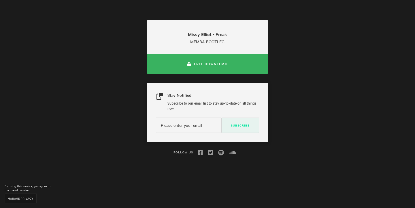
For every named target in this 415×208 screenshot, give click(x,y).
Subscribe (240, 125)
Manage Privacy (20, 198)
